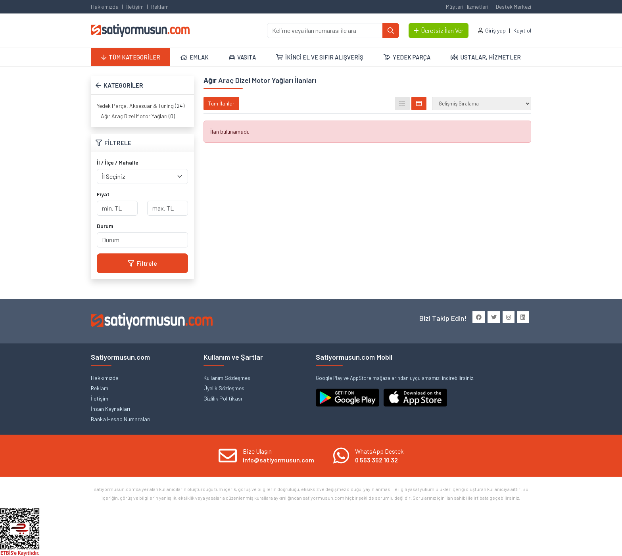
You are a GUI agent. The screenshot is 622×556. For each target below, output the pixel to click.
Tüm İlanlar (221, 103)
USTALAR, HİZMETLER (486, 57)
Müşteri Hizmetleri (467, 6)
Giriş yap (495, 30)
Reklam (160, 6)
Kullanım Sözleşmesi (227, 377)
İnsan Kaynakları (110, 408)
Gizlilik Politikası (222, 398)
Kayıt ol (522, 30)
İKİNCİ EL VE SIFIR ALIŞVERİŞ (319, 57)
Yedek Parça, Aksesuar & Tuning (135, 105)
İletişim (135, 6)
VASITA (242, 57)
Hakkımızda (105, 6)
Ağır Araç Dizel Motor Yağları (134, 116)
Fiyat (103, 194)
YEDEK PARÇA (407, 57)
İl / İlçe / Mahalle (117, 162)
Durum (105, 225)
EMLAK (194, 57)
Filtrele (142, 263)
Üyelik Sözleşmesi (224, 388)
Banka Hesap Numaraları (120, 419)
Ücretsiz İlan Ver (438, 30)
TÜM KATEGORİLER (130, 57)
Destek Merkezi (513, 6)
